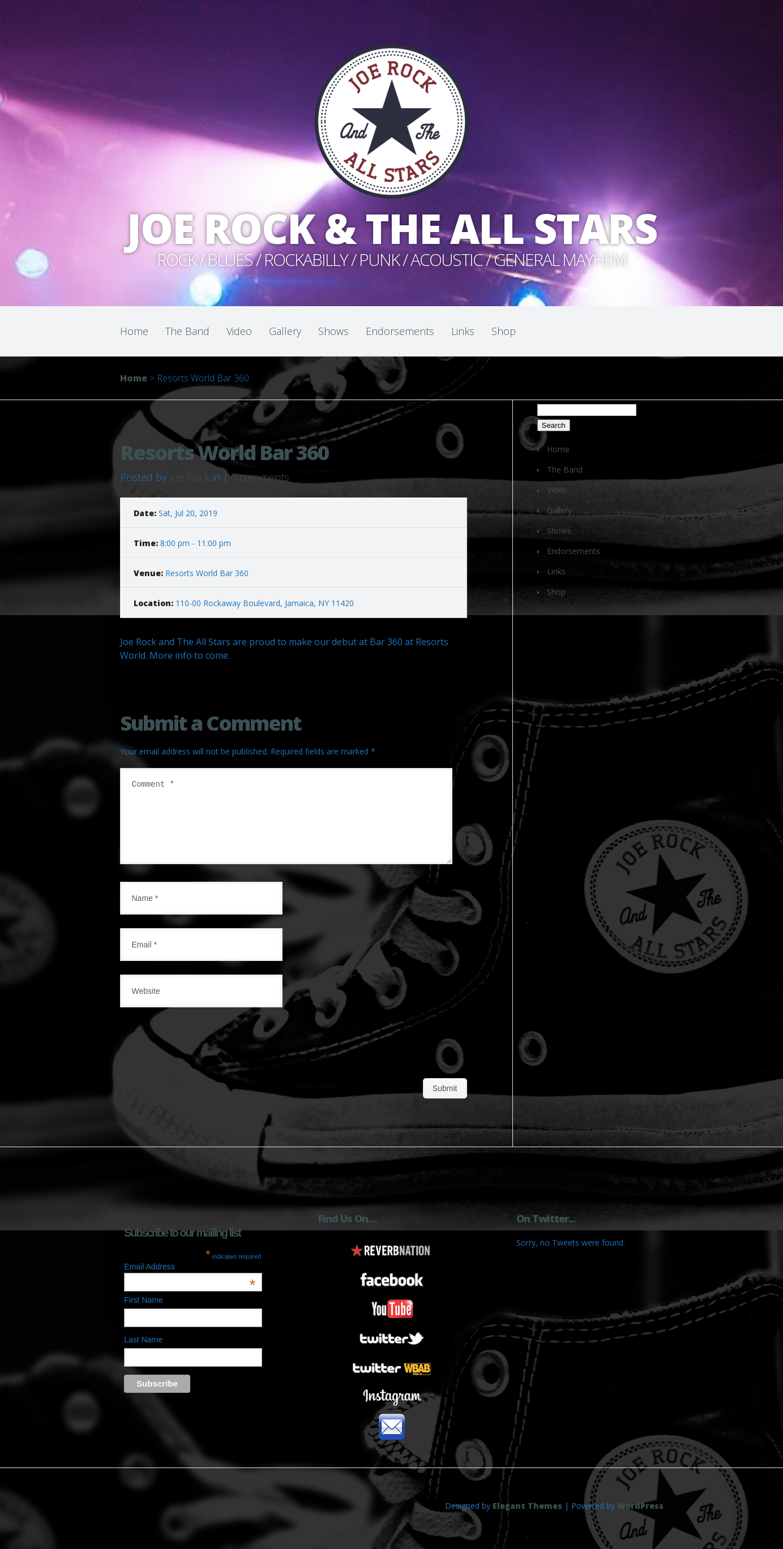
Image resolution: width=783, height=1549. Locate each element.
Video (239, 331)
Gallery (285, 331)
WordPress (640, 1519)
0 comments (260, 477)
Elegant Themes (527, 1519)
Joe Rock (189, 477)
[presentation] (206, 1058)
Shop (503, 331)
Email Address (189, 1280)
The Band (187, 331)
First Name (143, 1313)
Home (134, 331)
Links (462, 331)
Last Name (143, 1353)
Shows (333, 331)
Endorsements (400, 331)
